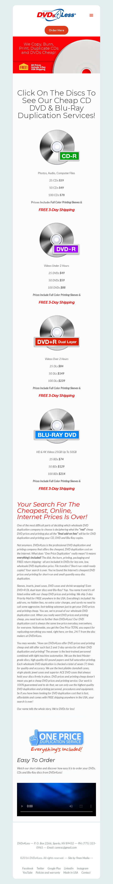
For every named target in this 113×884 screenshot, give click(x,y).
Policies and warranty (48, 872)
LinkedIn (69, 868)
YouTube (27, 872)
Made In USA (70, 872)
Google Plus (54, 868)
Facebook (27, 868)
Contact (85, 872)
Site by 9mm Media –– (80, 858)
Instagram (82, 868)
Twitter (40, 868)
